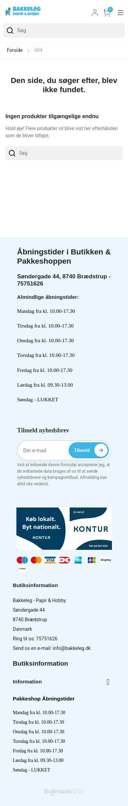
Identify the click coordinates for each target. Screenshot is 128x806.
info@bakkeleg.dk (72, 648)
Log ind (95, 13)
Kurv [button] (107, 13)
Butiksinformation (40, 663)
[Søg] (64, 30)
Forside (15, 50)
